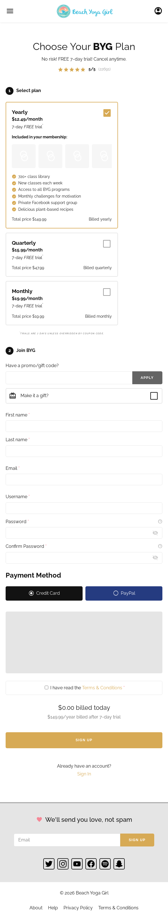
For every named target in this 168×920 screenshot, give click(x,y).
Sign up (137, 840)
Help (53, 907)
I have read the (85, 687)
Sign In (160, 11)
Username (18, 496)
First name (18, 415)
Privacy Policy (78, 907)
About (35, 907)
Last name (18, 439)
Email (13, 468)
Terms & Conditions (102, 687)
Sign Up (84, 740)
